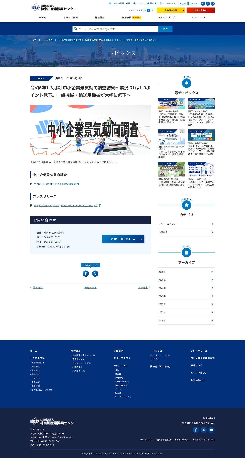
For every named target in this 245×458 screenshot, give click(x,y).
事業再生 (36, 386)
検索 (165, 29)
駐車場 (153, 3)
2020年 (162, 320)
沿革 (117, 370)
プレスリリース (199, 351)
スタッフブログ (166, 17)
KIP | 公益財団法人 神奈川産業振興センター (53, 7)
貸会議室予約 (171, 10)
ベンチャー (37, 378)
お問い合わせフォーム (123, 238)
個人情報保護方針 (164, 439)
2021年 (162, 312)
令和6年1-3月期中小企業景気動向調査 (55, 183)
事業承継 (36, 382)
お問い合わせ (200, 10)
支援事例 (131, 17)
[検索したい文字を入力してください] (115, 29)
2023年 (162, 296)
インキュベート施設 (81, 363)
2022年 (162, 304)
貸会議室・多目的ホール (83, 355)
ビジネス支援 (70, 17)
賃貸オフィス (78, 359)
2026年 (162, 271)
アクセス (140, 3)
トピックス (47, 40)
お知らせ (162, 232)
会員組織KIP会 (122, 381)
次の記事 (144, 287)
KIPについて (199, 17)
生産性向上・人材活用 (42, 390)
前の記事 (36, 287)
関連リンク (197, 365)
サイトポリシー (183, 439)
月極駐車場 (77, 367)
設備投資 (36, 374)
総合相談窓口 (38, 362)
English (183, 4)
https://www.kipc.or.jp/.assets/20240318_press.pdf (66, 205)
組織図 (118, 374)
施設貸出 (100, 17)
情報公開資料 (121, 385)
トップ (33, 40)
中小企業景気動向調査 (203, 358)
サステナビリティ (123, 397)
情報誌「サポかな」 (161, 366)
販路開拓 (36, 366)
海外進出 (36, 370)
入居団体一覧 (78, 371)
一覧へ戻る (91, 287)
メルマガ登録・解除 (121, 3)
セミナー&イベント (168, 224)
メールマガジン (199, 372)
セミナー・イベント (160, 355)
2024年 (162, 288)
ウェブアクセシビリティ (204, 439)
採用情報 (119, 377)
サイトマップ (169, 3)
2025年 (162, 279)
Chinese (193, 4)
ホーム (42, 17)
